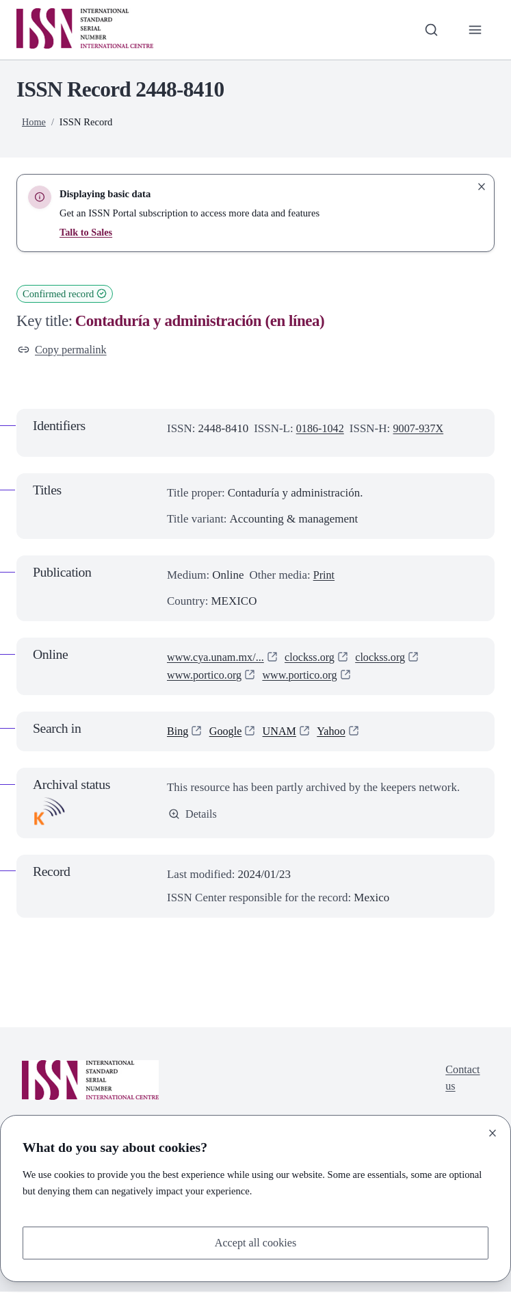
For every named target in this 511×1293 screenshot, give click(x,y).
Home (34, 121)
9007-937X (421, 429)
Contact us (461, 1079)
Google (227, 731)
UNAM (283, 731)
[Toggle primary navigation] (475, 29)
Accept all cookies (255, 1241)
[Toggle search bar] (429, 29)
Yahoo (337, 731)
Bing (178, 731)
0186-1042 (321, 429)
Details (193, 815)
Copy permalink (64, 350)
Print (324, 575)
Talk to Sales (87, 232)
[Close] (492, 1132)
